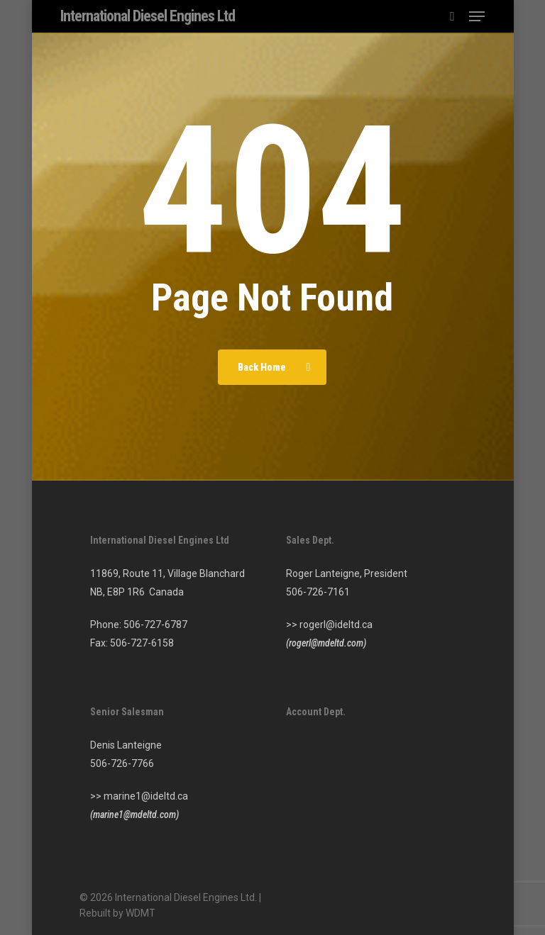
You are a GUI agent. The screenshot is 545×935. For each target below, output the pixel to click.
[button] (477, 16)
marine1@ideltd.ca (146, 796)
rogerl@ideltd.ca (336, 624)
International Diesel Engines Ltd (147, 16)
